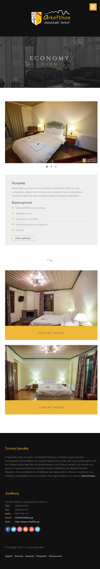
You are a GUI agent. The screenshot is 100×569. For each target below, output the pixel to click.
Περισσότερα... (88, 475)
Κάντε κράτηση (23, 238)
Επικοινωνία (55, 556)
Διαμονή (29, 556)
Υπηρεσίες (41, 556)
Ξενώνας (18, 556)
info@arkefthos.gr (24, 517)
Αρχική (8, 556)
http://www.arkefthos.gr (27, 521)
